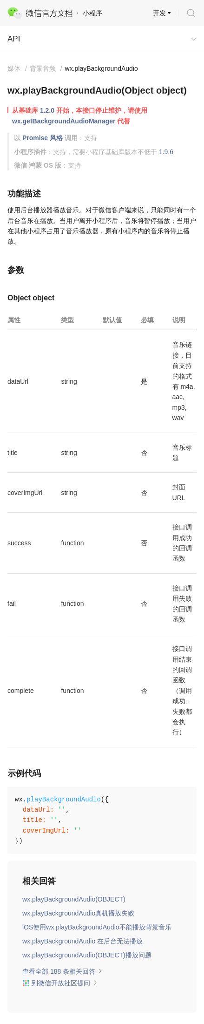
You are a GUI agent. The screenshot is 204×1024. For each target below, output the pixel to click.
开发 (159, 13)
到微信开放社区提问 (60, 983)
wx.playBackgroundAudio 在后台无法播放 (82, 941)
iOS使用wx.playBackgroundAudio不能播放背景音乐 (96, 927)
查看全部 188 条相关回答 (62, 971)
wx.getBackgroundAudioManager (63, 121)
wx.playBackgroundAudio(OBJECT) (73, 899)
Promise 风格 (42, 138)
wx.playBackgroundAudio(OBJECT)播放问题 (86, 955)
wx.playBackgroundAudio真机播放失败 (78, 913)
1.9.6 (166, 152)
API (13, 38)
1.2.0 (47, 110)
